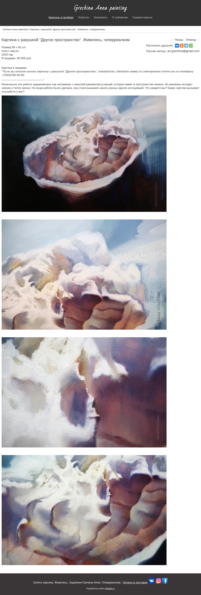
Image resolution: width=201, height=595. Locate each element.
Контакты (100, 17)
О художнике (120, 17)
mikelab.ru (110, 588)
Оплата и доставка (135, 582)
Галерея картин (142, 17)
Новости (83, 17)
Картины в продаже (61, 17)
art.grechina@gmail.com (183, 51)
